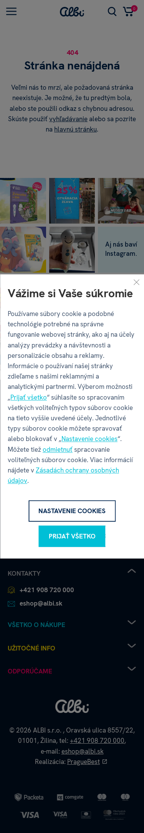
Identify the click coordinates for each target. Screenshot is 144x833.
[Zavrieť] (136, 282)
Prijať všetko (28, 397)
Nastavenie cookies (89, 439)
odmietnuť (58, 449)
